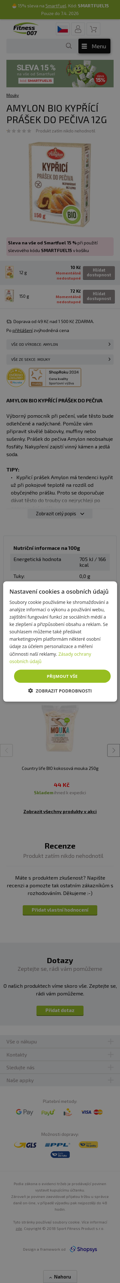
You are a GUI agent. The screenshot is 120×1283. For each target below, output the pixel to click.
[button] (60, 691)
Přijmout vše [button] (62, 676)
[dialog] (60, 641)
